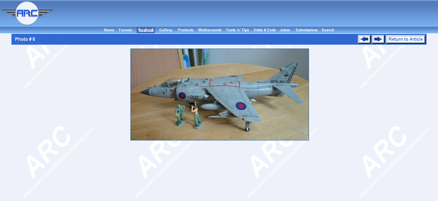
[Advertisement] (246, 13)
